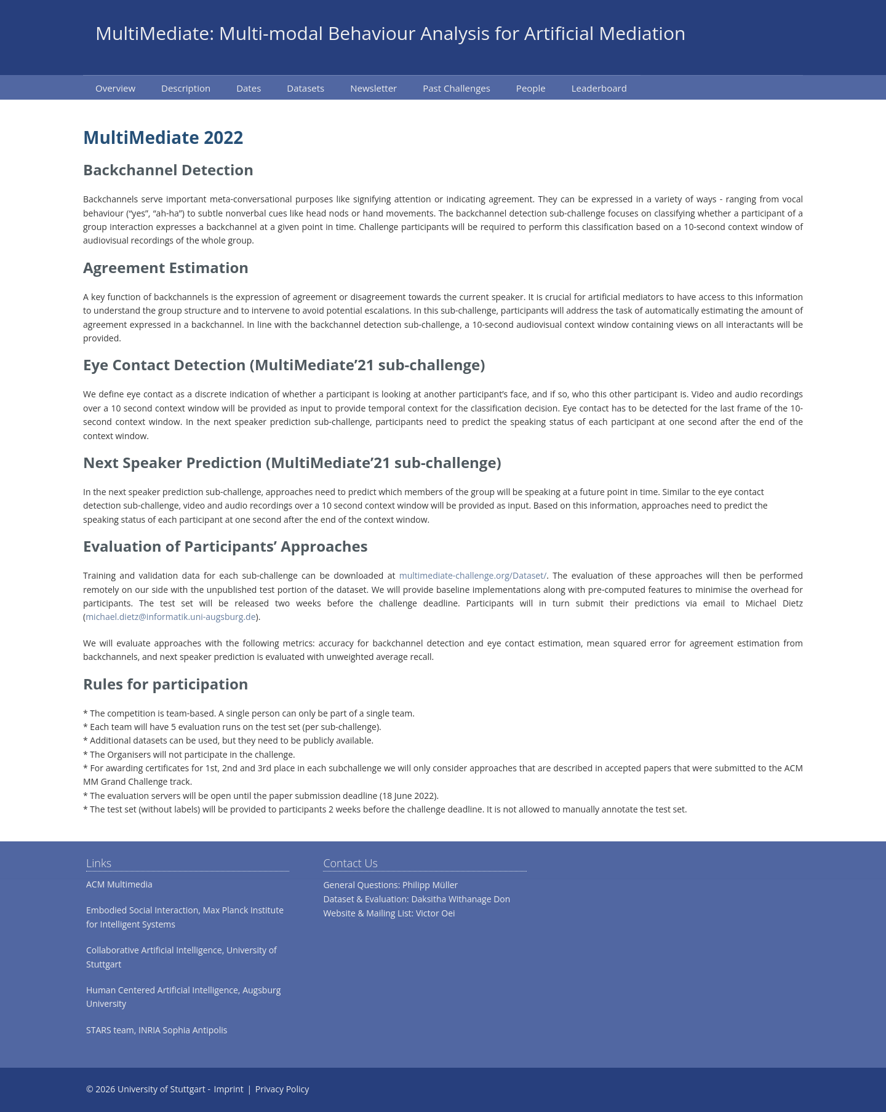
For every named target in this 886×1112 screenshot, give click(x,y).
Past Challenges (456, 88)
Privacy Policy (282, 1089)
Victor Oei (435, 913)
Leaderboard (599, 88)
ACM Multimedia (119, 884)
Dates (248, 88)
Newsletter (373, 88)
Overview (115, 88)
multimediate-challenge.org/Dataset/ (473, 575)
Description (185, 88)
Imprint (229, 1089)
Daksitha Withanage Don (460, 899)
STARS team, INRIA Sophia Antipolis (156, 1030)
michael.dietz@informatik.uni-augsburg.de (170, 616)
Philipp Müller (430, 885)
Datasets (305, 88)
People (531, 88)
